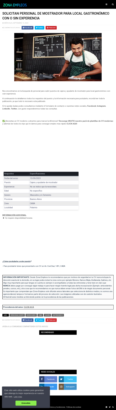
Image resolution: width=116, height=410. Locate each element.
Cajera (47, 315)
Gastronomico (58, 315)
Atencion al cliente (17, 315)
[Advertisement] (58, 150)
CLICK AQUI (72, 124)
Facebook (91, 106)
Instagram (101, 106)
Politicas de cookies (73, 407)
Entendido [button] (26, 403)
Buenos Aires (31, 315)
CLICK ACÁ (29, 307)
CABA (40, 315)
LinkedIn (6, 109)
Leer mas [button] (18, 397)
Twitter (14, 109)
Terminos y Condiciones (56, 407)
